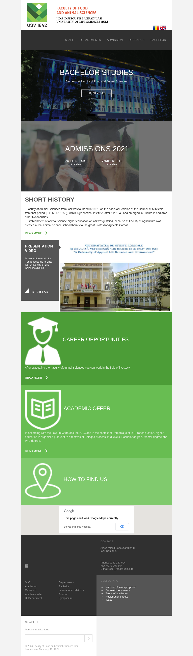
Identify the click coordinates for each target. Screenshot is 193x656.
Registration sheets (117, 596)
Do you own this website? (77, 526)
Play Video (115, 283)
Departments (90, 40)
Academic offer (33, 594)
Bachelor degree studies (76, 162)
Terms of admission (117, 593)
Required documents (118, 590)
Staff (69, 40)
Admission (115, 40)
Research (136, 40)
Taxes (109, 599)
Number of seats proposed (121, 587)
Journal (63, 594)
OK (122, 526)
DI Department (33, 598)
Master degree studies (112, 162)
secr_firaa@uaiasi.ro (121, 568)
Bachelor (158, 40)
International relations (71, 590)
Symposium (66, 598)
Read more (96, 93)
